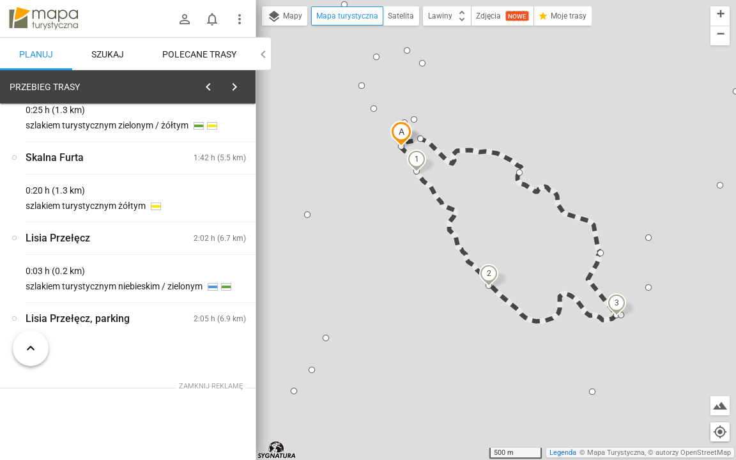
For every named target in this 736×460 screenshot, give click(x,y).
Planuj (36, 54)
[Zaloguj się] (184, 19)
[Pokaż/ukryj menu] (239, 19)
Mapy (284, 17)
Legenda (562, 452)
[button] (401, 133)
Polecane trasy (199, 54)
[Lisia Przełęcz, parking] (76, 276)
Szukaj (107, 54)
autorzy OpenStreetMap (693, 452)
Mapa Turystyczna (616, 452)
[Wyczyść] (244, 83)
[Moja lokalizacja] (720, 431)
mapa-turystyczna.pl (43, 18)
